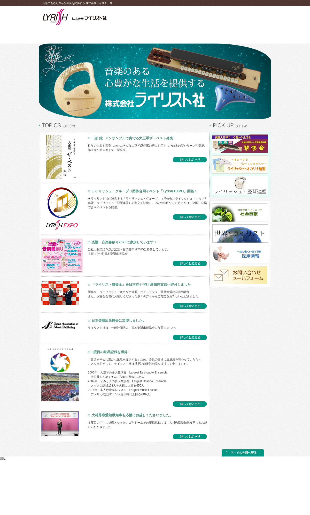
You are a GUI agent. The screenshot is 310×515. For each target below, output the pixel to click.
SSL (3, 458)
